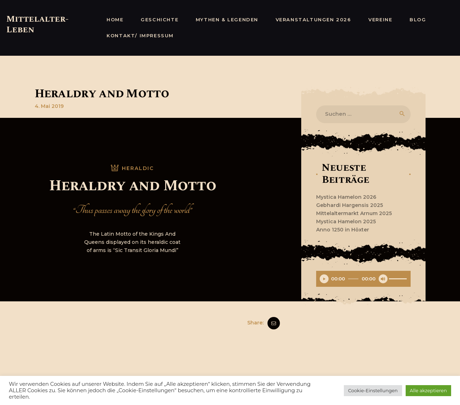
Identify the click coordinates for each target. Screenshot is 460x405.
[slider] (353, 278)
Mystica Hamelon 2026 (346, 197)
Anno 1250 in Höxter (342, 229)
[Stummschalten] (383, 278)
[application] (363, 280)
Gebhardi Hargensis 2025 (349, 205)
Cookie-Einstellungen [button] (373, 390)
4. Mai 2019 (49, 106)
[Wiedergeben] (324, 278)
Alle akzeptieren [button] (428, 390)
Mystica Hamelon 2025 (346, 221)
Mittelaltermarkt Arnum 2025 (354, 213)
